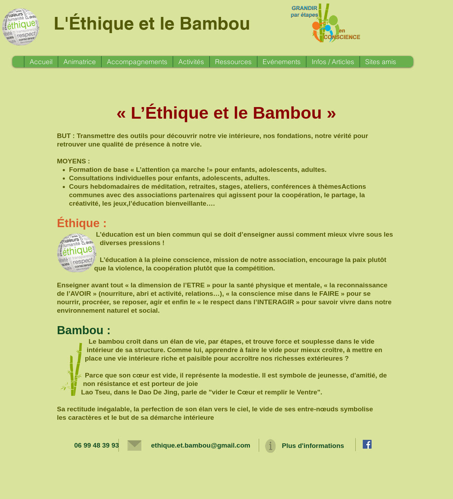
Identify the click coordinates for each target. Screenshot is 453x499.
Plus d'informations (313, 445)
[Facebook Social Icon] (367, 444)
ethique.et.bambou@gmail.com (200, 445)
